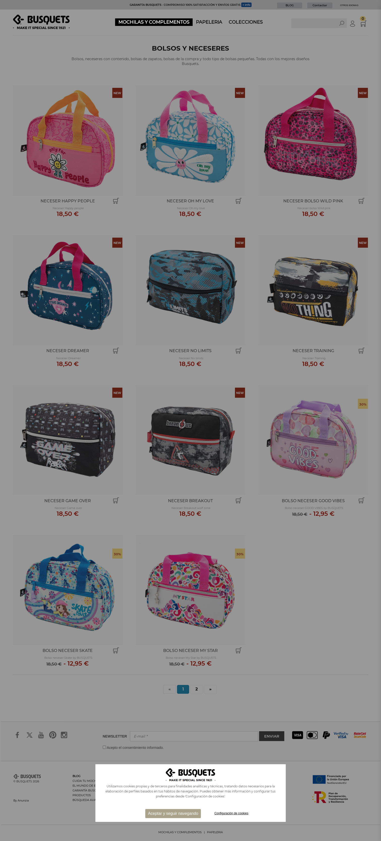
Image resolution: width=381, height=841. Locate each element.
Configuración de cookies (231, 813)
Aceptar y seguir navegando (173, 813)
